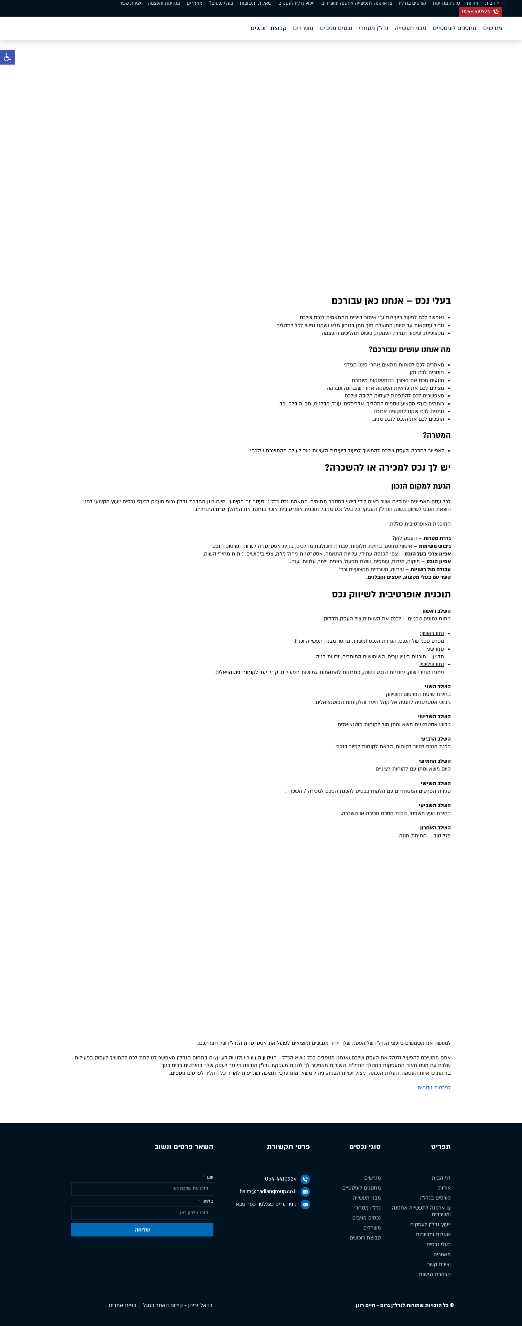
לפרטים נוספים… (432, 1087)
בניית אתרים (122, 1305)
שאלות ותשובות (256, 3)
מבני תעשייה (410, 28)
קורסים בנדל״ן (412, 3)
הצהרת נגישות (435, 1274)
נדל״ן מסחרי (373, 28)
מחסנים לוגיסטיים (454, 28)
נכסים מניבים (336, 28)
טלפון (207, 1202)
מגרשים (492, 28)
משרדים (303, 28)
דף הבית (493, 3)
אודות (472, 3)
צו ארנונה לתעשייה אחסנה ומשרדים (356, 3)
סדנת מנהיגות (446, 3)
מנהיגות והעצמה (164, 3)
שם (209, 1177)
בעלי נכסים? (221, 3)
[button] (7, 57)
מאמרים (194, 3)
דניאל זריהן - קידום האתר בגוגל (178, 1305)
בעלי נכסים (438, 1244)
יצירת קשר (130, 3)
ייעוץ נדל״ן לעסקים (296, 3)
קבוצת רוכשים (268, 28)
